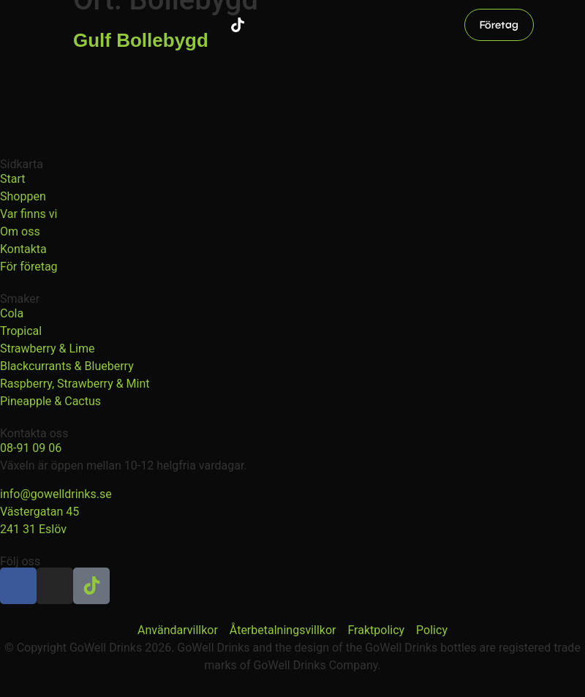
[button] (553, 25)
